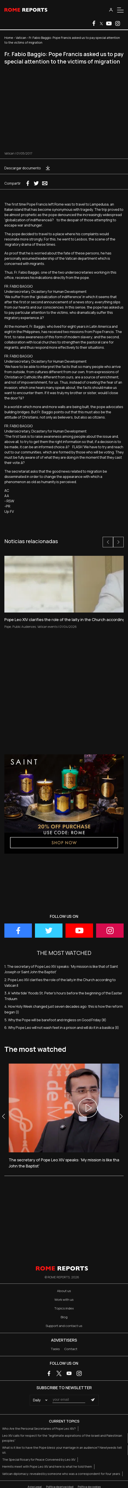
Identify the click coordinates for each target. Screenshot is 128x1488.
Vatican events (47, 627)
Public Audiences (24, 627)
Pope (7, 627)
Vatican (21, 38)
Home (8, 38)
